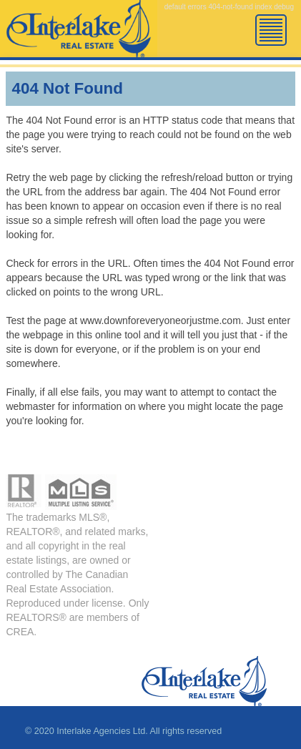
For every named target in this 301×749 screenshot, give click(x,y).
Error (78, 36)
